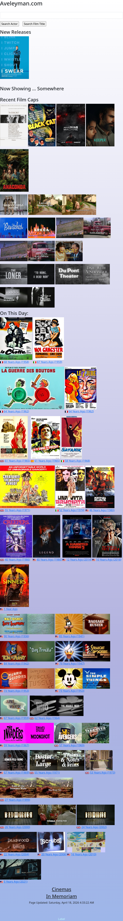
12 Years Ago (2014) (78, 559)
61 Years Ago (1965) (17, 461)
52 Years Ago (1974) (71, 510)
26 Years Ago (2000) (17, 827)
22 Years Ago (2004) (16, 854)
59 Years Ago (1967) (16, 745)
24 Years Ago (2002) (94, 827)
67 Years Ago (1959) (49, 362)
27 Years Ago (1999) (17, 800)
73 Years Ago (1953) (16, 691)
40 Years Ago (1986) (17, 559)
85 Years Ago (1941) (71, 636)
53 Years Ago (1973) (102, 772)
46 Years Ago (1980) (101, 510)
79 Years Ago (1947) (71, 663)
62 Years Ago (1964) (47, 718)
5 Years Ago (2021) (15, 882)
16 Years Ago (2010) (83, 854)
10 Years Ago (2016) (108, 559)
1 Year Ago (10, 609)
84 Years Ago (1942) (16, 663)
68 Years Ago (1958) (16, 362)
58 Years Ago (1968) (77, 461)
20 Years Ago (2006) (54, 854)
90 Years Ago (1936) (16, 636)
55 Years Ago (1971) (17, 510)
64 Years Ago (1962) (16, 411)
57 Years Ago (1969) (71, 745)
